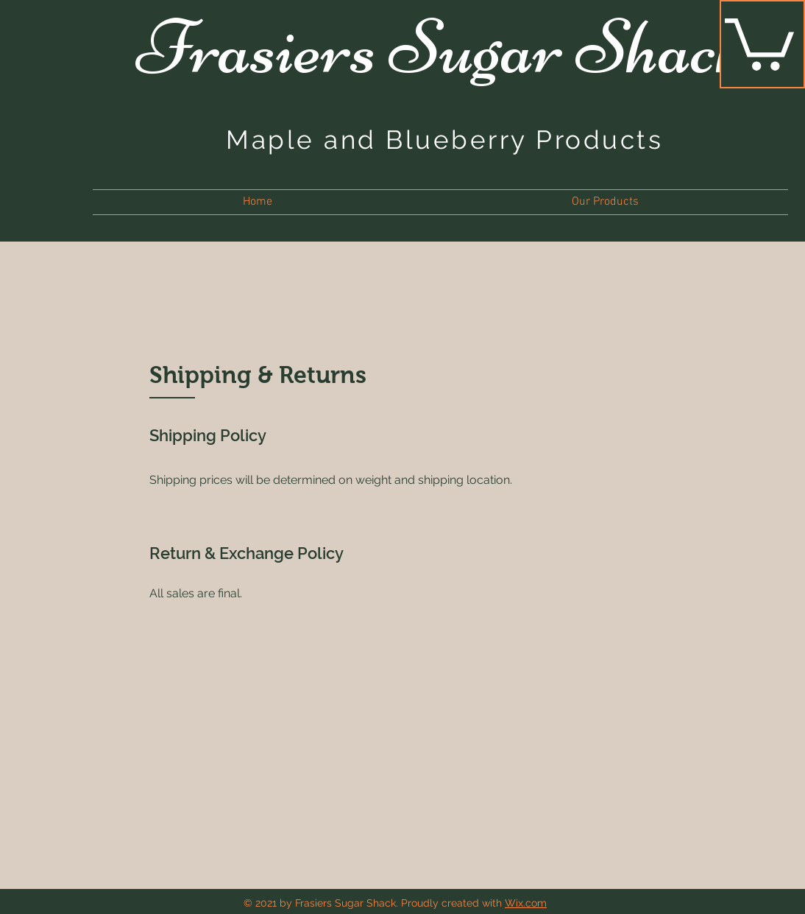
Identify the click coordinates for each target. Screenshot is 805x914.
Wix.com (526, 903)
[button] (759, 42)
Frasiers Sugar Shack (443, 47)
